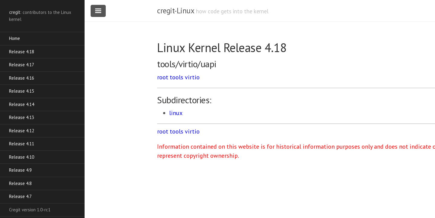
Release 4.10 (21, 157)
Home (14, 38)
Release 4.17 (21, 65)
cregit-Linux (175, 10)
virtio (192, 77)
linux (175, 113)
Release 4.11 (21, 144)
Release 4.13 (21, 117)
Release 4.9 (20, 170)
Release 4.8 (20, 183)
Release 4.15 (21, 91)
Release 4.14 (21, 104)
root (162, 77)
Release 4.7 (20, 196)
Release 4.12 (21, 131)
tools (176, 77)
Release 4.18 (21, 51)
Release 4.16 (21, 78)
